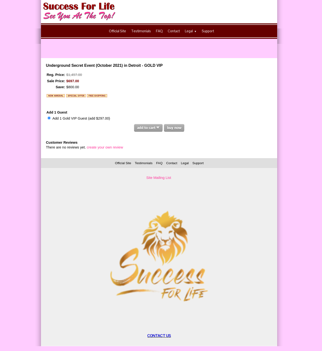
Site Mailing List (158, 178)
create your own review (105, 147)
